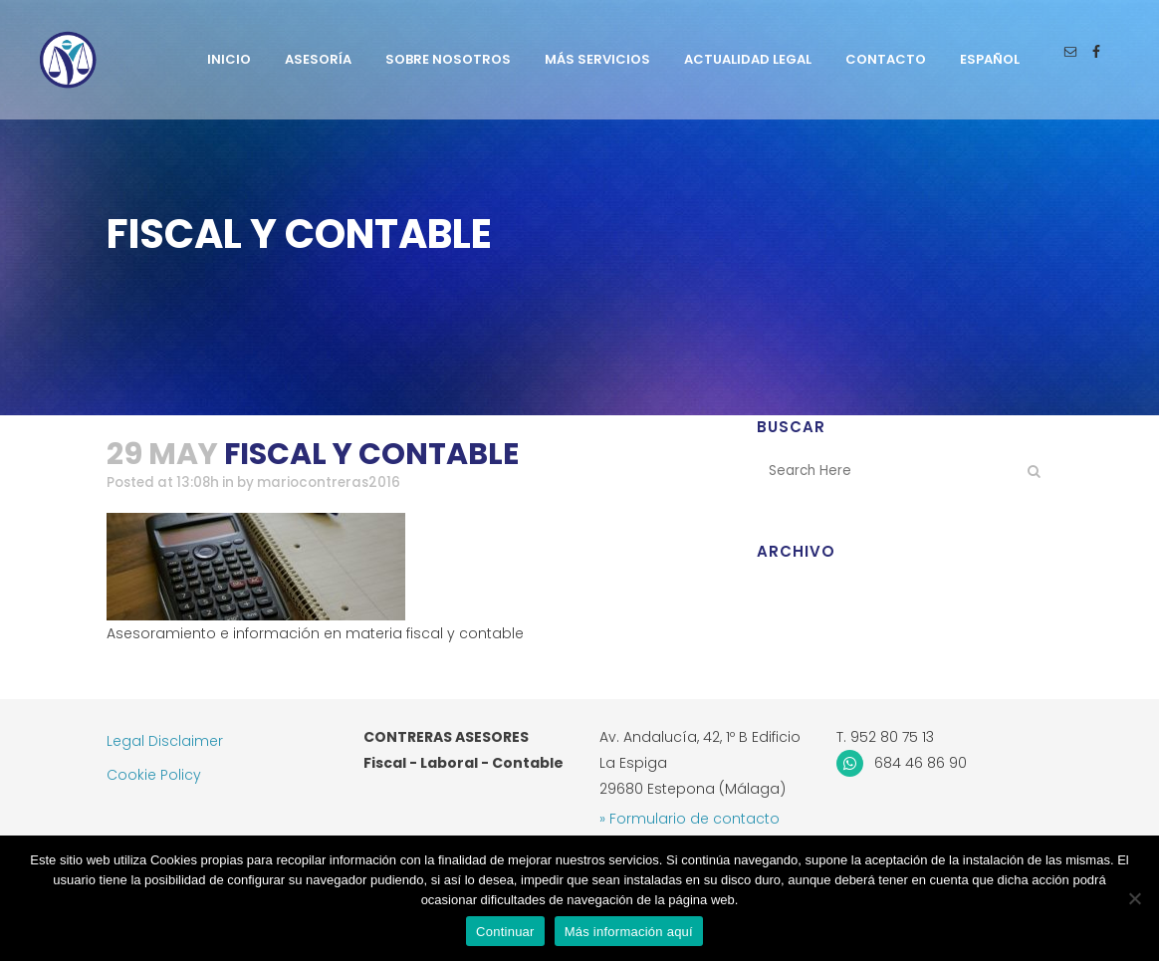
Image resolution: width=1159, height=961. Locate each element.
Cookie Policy (154, 775)
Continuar (505, 931)
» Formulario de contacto (689, 819)
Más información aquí (629, 931)
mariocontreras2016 (340, 483)
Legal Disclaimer (165, 741)
